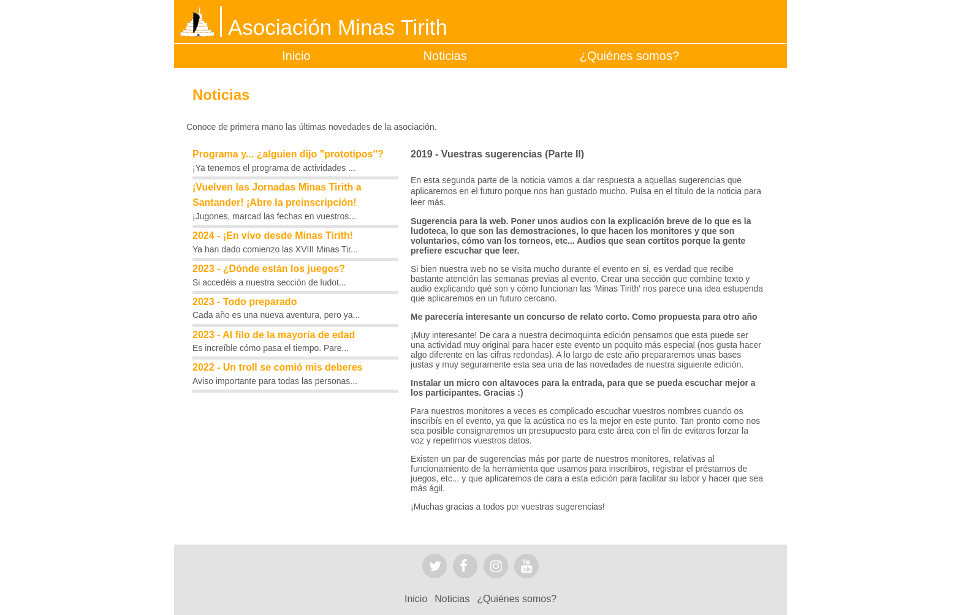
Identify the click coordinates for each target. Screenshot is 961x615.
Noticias (445, 55)
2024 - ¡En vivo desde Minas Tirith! (272, 235)
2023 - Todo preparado (244, 301)
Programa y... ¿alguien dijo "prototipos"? (288, 154)
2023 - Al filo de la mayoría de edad (273, 335)
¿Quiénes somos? (629, 55)
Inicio (296, 55)
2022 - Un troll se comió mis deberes (277, 367)
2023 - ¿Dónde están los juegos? (268, 268)
